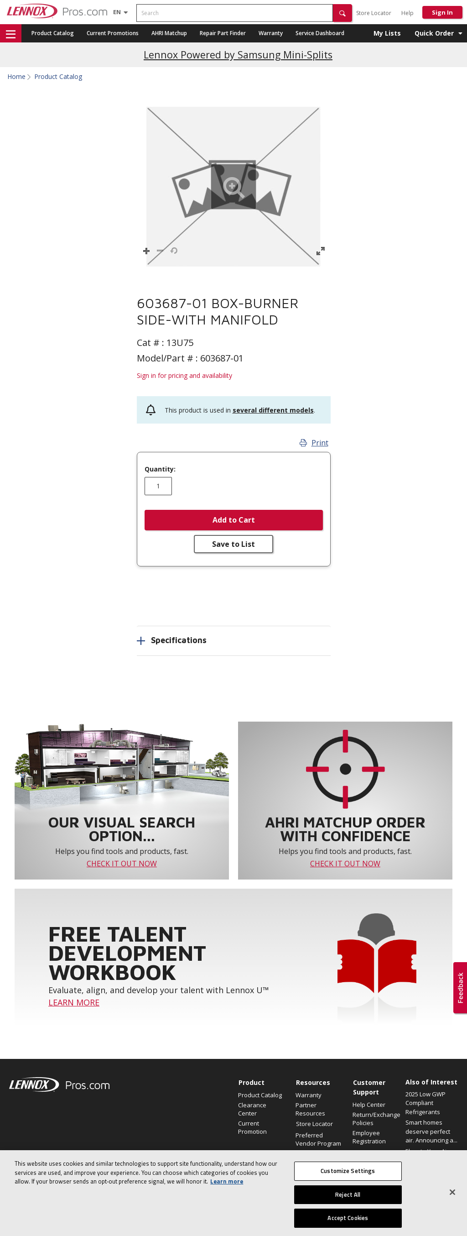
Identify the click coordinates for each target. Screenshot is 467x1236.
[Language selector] (117, 12)
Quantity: (160, 469)
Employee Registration (369, 1137)
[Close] (452, 1201)
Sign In (442, 12)
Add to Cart (234, 520)
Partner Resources (310, 1109)
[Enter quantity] (158, 486)
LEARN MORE (73, 1002)
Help (407, 13)
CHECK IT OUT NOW (122, 863)
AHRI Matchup (169, 33)
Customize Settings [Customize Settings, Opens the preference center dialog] (348, 1179)
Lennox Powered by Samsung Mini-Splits (238, 54)
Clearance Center (252, 1109)
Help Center (369, 1104)
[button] (342, 13)
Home (16, 77)
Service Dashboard (320, 33)
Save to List (233, 544)
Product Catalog (52, 33)
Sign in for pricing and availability (184, 375)
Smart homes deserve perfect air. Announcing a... (431, 1131)
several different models (273, 410)
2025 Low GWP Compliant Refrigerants (425, 1103)
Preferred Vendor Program (318, 1139)
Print (314, 443)
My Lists (387, 33)
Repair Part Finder (223, 33)
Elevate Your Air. (427, 1151)
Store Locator (373, 13)
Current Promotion (252, 1127)
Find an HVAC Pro (319, 1153)
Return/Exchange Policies (376, 1118)
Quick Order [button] (434, 33)
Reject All (347, 1203)
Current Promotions (113, 33)
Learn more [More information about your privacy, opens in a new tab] (226, 1189)
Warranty (271, 33)
